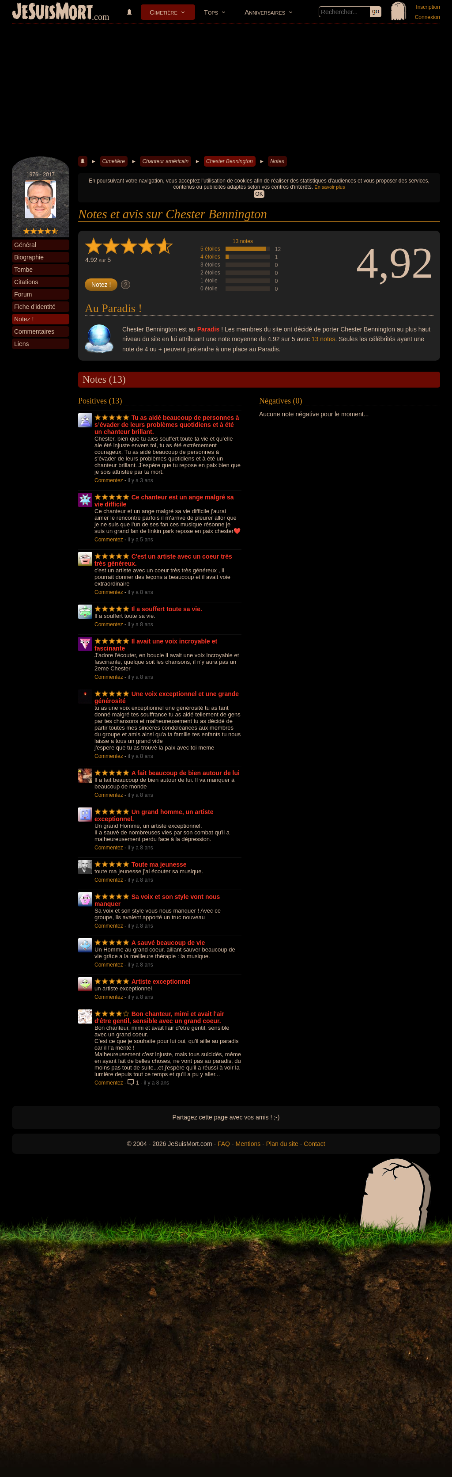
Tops (211, 12)
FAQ (224, 1143)
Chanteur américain (165, 161)
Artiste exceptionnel (161, 981)
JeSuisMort (52, 12)
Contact (314, 1143)
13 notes (243, 241)
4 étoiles (210, 257)
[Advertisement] (226, 90)
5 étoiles (210, 249)
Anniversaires (265, 12)
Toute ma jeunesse (159, 864)
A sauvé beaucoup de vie (168, 942)
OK (259, 194)
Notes (277, 161)
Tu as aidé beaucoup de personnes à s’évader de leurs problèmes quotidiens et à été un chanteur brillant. (166, 424)
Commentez (108, 480)
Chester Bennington (229, 161)
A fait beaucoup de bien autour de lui (186, 773)
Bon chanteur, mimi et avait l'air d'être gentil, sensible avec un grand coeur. (159, 1017)
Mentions (247, 1143)
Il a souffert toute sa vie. (167, 609)
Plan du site (282, 1143)
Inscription (428, 7)
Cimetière (163, 12)
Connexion (427, 17)
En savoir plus (329, 187)
